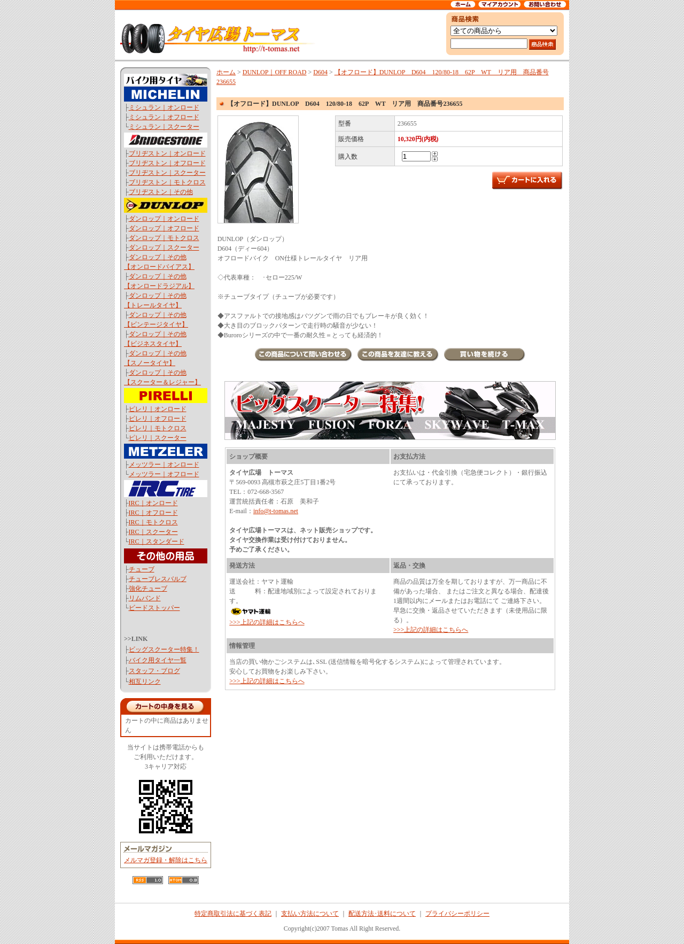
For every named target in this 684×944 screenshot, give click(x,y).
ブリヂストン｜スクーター (167, 172)
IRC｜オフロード (153, 512)
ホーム (226, 72)
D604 (320, 72)
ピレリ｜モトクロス (157, 428)
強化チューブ (148, 588)
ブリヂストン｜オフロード (167, 163)
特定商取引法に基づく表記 (233, 913)
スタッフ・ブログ (154, 671)
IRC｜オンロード (153, 503)
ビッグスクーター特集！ (164, 649)
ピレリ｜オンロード (157, 409)
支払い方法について (310, 913)
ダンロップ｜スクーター (164, 247)
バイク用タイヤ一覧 (157, 660)
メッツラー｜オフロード (164, 474)
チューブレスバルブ (157, 579)
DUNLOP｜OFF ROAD (275, 72)
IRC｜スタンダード (156, 541)
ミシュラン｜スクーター (164, 126)
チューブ (141, 569)
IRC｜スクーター (153, 532)
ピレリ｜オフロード (157, 418)
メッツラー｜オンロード (164, 464)
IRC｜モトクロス (153, 522)
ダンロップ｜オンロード (164, 218)
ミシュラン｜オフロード (164, 117)
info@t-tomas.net (275, 511)
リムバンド (145, 598)
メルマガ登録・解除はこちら (165, 860)
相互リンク (145, 681)
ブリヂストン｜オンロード (167, 153)
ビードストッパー (154, 608)
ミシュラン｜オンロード (164, 107)
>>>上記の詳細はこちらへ (266, 622)
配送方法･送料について (382, 913)
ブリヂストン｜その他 (161, 192)
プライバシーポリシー (457, 913)
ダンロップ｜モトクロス (164, 238)
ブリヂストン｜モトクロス (167, 182)
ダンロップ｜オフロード (164, 228)
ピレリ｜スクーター (157, 438)
